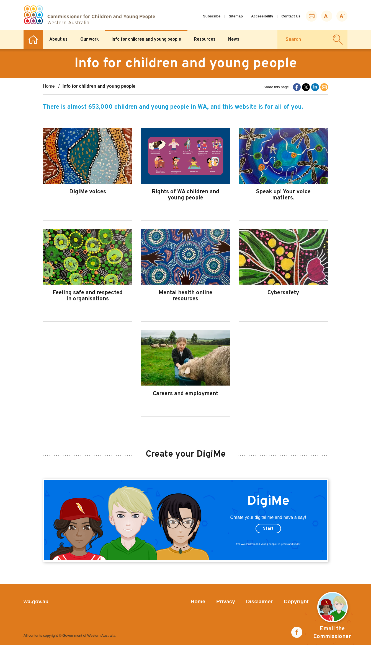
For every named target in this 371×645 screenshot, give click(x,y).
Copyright (296, 601)
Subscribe (211, 16)
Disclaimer (259, 601)
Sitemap (236, 16)
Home (33, 39)
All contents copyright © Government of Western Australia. (70, 635)
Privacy (225, 601)
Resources (204, 39)
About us (58, 39)
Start (268, 528)
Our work (89, 39)
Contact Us (290, 16)
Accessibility (262, 16)
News (233, 39)
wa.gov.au (36, 601)
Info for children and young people (146, 39)
